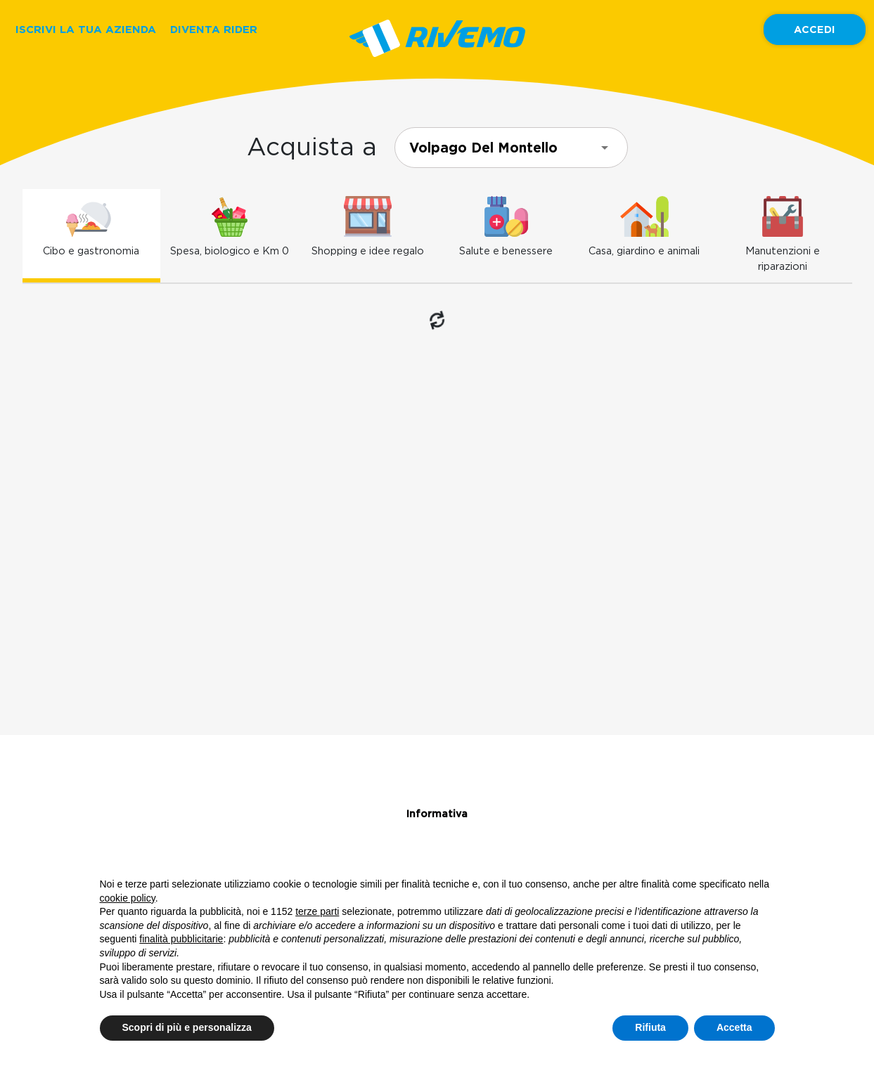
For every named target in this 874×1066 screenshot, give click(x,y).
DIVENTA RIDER (213, 29)
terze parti (317, 911)
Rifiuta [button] (650, 1027)
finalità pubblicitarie (181, 938)
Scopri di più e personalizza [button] (187, 1027)
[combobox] (511, 147)
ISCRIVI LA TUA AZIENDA (85, 29)
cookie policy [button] (127, 898)
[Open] (605, 147)
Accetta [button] (734, 1027)
